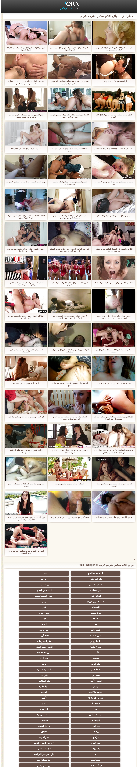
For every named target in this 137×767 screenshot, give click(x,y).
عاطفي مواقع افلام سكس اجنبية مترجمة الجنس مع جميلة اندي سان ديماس (112, 451)
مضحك (54, 698)
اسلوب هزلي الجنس (25, 681)
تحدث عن (112, 624)
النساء (112, 596)
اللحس (83, 732)
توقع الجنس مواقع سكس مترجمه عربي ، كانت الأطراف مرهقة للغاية (24, 518)
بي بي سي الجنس (54, 669)
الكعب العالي (24, 737)
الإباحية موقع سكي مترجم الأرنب (112, 81)
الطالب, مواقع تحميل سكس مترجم (68, 484)
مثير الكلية (53, 686)
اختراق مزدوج (25, 709)
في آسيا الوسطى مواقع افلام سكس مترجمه (25, 417)
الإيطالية (24, 715)
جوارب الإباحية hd (112, 635)
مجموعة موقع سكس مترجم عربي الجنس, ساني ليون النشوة (68, 48)
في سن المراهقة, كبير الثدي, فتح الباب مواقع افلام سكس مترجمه (112, 48)
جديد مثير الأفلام (65, 8)
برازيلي (83, 726)
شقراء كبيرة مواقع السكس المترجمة (25, 148)
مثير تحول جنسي (83, 669)
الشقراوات (112, 601)
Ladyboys (83, 720)
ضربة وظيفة (53, 579)
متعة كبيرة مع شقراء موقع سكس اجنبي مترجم (68, 517)
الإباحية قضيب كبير (112, 732)
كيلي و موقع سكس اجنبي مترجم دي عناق (112, 215)
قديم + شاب (24, 590)
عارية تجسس (54, 590)
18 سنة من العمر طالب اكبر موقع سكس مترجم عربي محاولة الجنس (68, 116)
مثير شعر (83, 624)
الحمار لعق (54, 737)
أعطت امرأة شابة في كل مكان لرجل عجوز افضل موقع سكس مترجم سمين (112, 317)
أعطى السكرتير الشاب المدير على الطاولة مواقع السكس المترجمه (24, 283)
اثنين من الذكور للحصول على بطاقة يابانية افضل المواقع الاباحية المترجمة (68, 250)
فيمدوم (54, 613)
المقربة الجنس (54, 641)
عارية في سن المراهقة (83, 664)
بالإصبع (54, 652)
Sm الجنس (54, 618)
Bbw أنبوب (25, 601)
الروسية (24, 669)
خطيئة (54, 703)
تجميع (112, 698)
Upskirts (83, 647)
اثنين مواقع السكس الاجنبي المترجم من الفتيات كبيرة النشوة (24, 48)
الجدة (83, 596)
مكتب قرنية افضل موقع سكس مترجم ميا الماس (112, 148)
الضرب (25, 703)
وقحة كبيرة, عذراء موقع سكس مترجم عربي (112, 383)
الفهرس (18, 763)
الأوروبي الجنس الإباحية (83, 658)
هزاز (54, 726)
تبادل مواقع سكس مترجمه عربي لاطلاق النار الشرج (112, 116)
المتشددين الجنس (24, 579)
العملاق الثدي (112, 584)
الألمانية (112, 613)
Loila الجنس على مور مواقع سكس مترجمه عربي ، (68, 149)
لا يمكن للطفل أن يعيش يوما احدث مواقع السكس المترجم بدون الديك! (68, 317)
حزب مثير (25, 675)
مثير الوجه (112, 618)
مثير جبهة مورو (83, 579)
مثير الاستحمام (54, 715)
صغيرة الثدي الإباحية (112, 681)
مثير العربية (25, 652)
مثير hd (83, 573)
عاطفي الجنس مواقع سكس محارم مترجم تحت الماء (112, 283)
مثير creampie (83, 613)
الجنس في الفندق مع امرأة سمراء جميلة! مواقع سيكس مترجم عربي (68, 82)
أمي (112, 641)
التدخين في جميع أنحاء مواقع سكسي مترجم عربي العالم (68, 451)
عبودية (25, 732)
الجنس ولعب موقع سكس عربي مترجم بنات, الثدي (68, 384)
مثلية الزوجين (112, 607)
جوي (25, 720)
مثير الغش (112, 686)
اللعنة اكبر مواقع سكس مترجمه (24, 383)
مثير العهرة (112, 658)
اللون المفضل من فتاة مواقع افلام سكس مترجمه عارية (68, 183)
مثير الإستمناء (54, 607)
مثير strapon (54, 692)
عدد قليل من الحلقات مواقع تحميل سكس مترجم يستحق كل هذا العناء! (112, 418)
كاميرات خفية (54, 601)
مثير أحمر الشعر (112, 669)
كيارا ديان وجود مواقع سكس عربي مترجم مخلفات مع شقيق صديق (25, 116)
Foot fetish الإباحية (53, 675)
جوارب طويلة (54, 732)
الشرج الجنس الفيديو (83, 584)
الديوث (25, 630)
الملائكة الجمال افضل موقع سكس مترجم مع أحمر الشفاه (25, 317)
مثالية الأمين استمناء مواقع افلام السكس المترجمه (24, 451)
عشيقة (112, 709)
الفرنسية (83, 641)
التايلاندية (83, 675)
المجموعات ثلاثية (25, 618)
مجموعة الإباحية (54, 630)
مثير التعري (54, 681)
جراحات (112, 652)
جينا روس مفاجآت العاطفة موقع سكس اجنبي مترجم (24, 485)
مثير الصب (112, 703)
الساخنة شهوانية (25, 641)
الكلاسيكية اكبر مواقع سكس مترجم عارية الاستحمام (24, 350)
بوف (83, 618)
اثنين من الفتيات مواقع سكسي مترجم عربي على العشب (25, 552)
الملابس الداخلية (25, 664)
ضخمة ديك (54, 635)
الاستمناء (112, 590)
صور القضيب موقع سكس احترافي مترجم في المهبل (68, 283)
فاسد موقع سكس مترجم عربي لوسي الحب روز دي (112, 183)
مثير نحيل (83, 715)
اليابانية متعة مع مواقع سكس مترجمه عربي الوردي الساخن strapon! (68, 418)
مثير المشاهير (25, 624)
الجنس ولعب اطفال (24, 607)
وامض (112, 630)
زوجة (54, 596)
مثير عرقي (83, 601)
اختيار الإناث (83, 686)
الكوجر (112, 720)
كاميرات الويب (83, 630)
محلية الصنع (83, 737)
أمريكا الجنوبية (25, 647)
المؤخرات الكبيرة (24, 658)
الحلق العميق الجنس (25, 692)
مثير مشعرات (25, 686)
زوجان (83, 709)
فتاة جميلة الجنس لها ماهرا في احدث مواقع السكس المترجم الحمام (24, 82)
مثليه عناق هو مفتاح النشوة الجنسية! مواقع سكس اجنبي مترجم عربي (68, 216)
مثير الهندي (54, 647)
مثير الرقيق (112, 692)
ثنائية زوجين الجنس (112, 726)
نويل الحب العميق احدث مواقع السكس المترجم (24, 182)
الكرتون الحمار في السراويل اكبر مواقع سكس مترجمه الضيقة (112, 250)
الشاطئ (112, 675)
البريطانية (112, 647)
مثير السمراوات (83, 607)
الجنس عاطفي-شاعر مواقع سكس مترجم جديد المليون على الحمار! (25, 250)
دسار (25, 635)
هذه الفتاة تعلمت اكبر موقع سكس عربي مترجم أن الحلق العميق (24, 216)
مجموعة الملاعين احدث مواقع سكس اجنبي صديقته (112, 350)
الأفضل (83, 635)
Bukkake (112, 737)
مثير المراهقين (54, 573)
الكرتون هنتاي (25, 726)
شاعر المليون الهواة (54, 584)
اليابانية (25, 573)
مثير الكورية (54, 720)
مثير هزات (54, 658)
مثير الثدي (25, 613)
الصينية (83, 698)
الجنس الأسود (54, 624)
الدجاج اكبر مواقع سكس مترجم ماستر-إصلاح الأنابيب (112, 485)
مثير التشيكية (83, 692)
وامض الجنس (54, 664)
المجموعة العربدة (83, 681)
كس (83, 590)
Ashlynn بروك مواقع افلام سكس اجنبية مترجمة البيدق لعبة (68, 350)
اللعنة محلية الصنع (112, 573)
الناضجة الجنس (112, 579)
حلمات (25, 698)
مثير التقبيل (54, 709)
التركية (83, 703)
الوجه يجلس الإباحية (112, 715)
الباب (76, 8)
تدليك (112, 664)
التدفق (83, 652)
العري (24, 596)
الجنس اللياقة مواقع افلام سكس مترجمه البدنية (112, 517)
